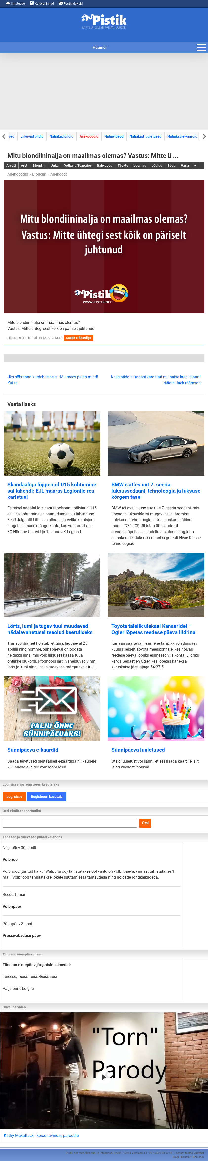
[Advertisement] (104, 91)
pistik (20, 338)
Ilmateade (15, 3)
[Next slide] (203, 136)
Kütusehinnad (42, 3)
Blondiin (39, 174)
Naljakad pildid (61, 136)
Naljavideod (114, 136)
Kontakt (186, 1157)
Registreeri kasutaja (47, 797)
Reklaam (198, 1157)
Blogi (176, 1157)
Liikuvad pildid (32, 136)
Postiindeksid (71, 3)
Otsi (145, 823)
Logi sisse (14, 797)
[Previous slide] (4, 136)
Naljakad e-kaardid (182, 136)
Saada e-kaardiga (78, 338)
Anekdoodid (89, 136)
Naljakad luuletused (145, 136)
